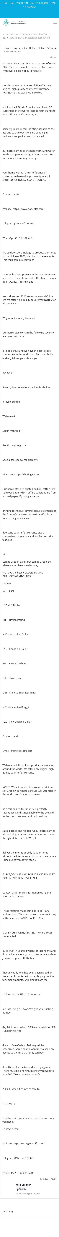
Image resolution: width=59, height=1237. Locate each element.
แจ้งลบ (53, 57)
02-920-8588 (39, 3)
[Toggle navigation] (55, 22)
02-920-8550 (19, 3)
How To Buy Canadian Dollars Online (30, 37)
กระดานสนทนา (10, 34)
